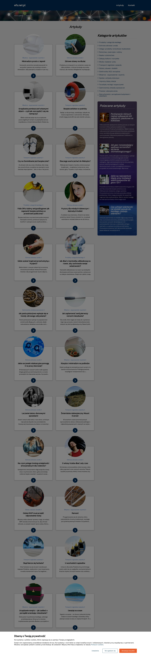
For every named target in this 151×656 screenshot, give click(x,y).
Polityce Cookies (97, 645)
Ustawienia (95, 651)
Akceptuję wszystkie (128, 651)
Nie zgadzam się (110, 651)
